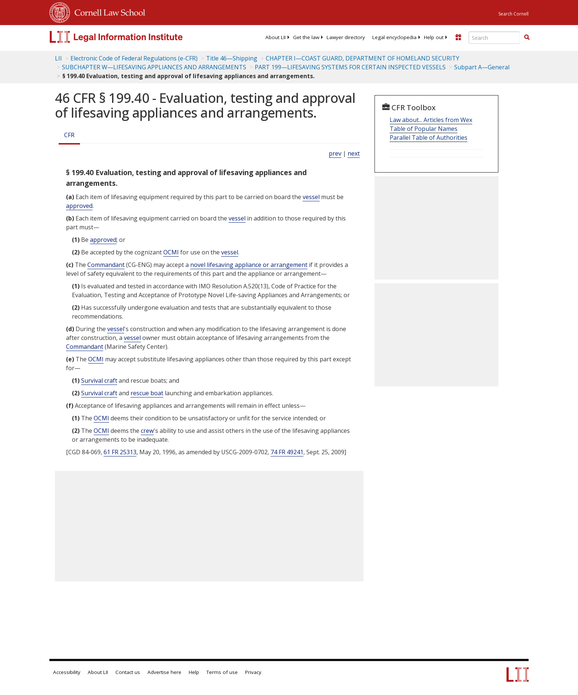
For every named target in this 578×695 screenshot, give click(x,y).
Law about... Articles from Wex (431, 120)
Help (194, 672)
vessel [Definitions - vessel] (311, 197)
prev (335, 153)
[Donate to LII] (458, 37)
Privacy (253, 672)
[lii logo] (132, 37)
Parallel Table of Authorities (428, 137)
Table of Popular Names (423, 129)
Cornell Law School (107, 11)
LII (58, 58)
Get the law (306, 37)
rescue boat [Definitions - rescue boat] (146, 393)
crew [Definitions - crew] (147, 431)
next (354, 153)
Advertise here (164, 672)
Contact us (127, 672)
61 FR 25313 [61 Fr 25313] (120, 452)
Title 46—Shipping (231, 58)
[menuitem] (275, 37)
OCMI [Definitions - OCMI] (171, 252)
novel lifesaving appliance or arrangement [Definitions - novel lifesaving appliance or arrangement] (248, 265)
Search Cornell (513, 14)
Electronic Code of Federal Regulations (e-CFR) (134, 58)
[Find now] (527, 38)
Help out (433, 37)
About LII (275, 37)
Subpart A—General (481, 67)
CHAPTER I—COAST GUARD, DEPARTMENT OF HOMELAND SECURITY (362, 58)
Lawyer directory (346, 37)
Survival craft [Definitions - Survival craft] (99, 380)
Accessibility (66, 672)
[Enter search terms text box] (494, 37)
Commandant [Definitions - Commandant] (106, 265)
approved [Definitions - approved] (79, 206)
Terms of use (222, 672)
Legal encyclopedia (394, 37)
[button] (526, 37)
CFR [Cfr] (69, 135)
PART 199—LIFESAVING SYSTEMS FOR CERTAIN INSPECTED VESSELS (350, 67)
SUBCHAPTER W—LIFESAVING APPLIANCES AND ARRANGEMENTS (154, 67)
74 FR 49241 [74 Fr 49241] (287, 452)
